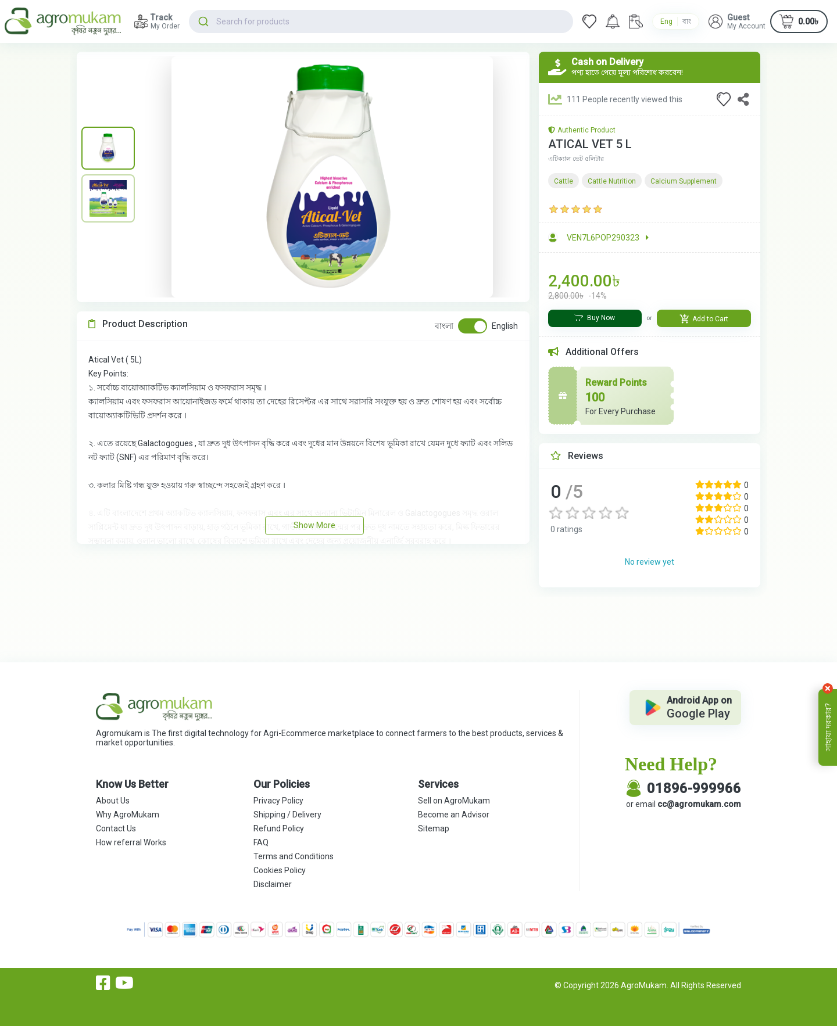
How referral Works (131, 842)
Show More (314, 525)
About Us (113, 800)
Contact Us (116, 828)
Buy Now (594, 318)
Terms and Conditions (293, 856)
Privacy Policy (278, 800)
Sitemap (433, 828)
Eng (666, 21)
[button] (737, 21)
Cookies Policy (279, 870)
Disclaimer (272, 884)
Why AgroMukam (127, 814)
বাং (686, 21)
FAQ (261, 842)
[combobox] (381, 21)
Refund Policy (278, 828)
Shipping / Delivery (287, 814)
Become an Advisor (453, 814)
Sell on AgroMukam (454, 800)
